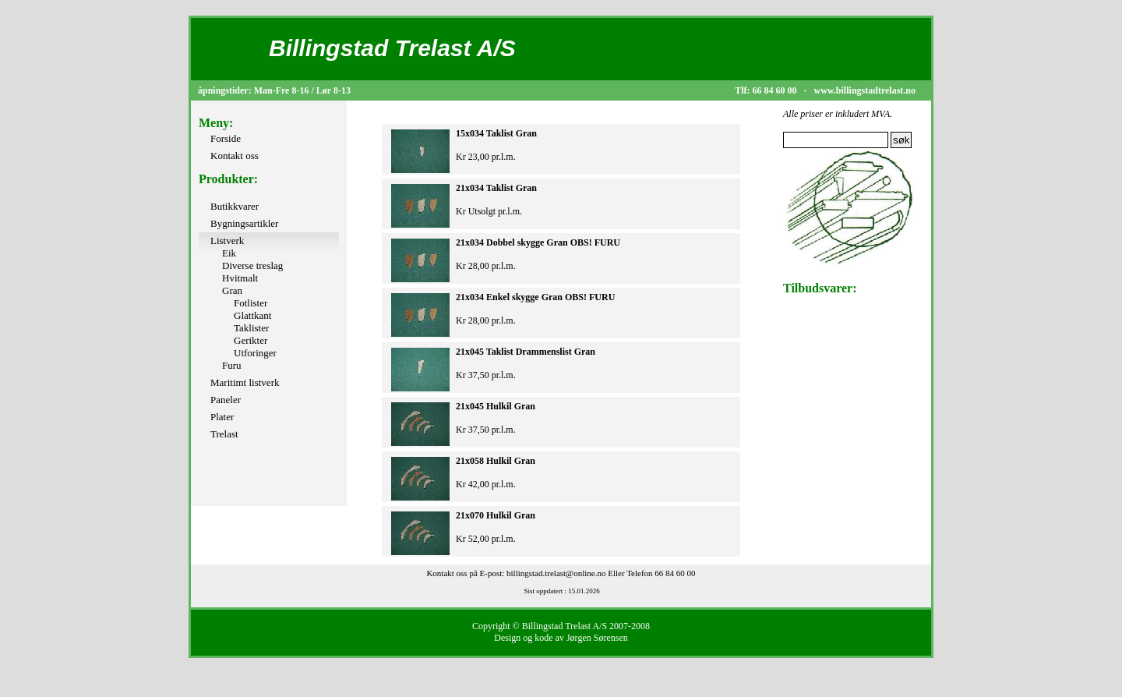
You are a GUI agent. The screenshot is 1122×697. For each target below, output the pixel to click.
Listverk (227, 240)
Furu (232, 365)
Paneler (225, 399)
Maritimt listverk (244, 382)
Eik (229, 253)
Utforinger (255, 353)
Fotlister (250, 303)
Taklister (251, 328)
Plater (222, 417)
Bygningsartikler (244, 223)
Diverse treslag (252, 265)
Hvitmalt (240, 278)
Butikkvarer (234, 206)
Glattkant (252, 315)
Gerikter (250, 340)
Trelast (224, 434)
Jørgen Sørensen (597, 637)
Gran (232, 290)
